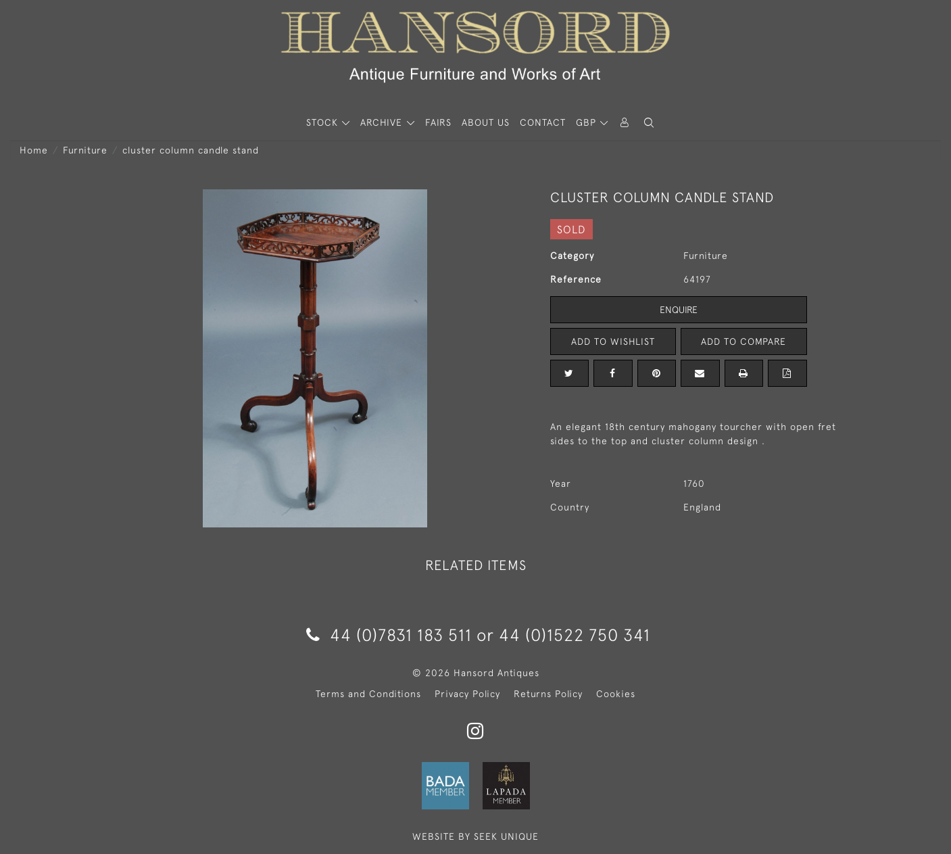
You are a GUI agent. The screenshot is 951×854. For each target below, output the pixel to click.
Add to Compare (743, 341)
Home (34, 150)
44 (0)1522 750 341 (574, 634)
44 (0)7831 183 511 (389, 634)
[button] (649, 123)
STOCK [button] (323, 122)
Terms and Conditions (368, 693)
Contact (543, 122)
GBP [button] (588, 122)
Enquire (679, 309)
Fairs (438, 122)
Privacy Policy (467, 693)
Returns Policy (548, 693)
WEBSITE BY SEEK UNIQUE (475, 836)
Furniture (85, 150)
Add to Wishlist (613, 341)
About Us (486, 122)
